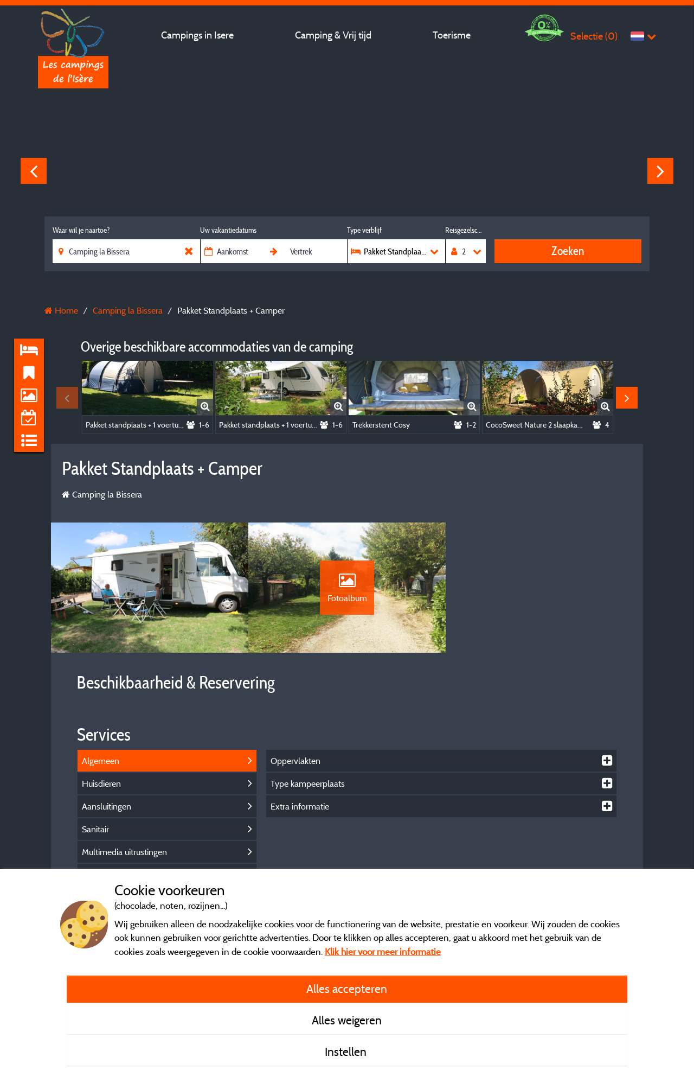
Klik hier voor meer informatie (383, 951)
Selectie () (594, 36)
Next (660, 171)
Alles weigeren (347, 1020)
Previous (34, 171)
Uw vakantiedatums (228, 230)
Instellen (347, 1051)
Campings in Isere (197, 35)
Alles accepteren (346, 989)
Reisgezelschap (465, 230)
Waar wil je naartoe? (81, 230)
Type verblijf (364, 230)
